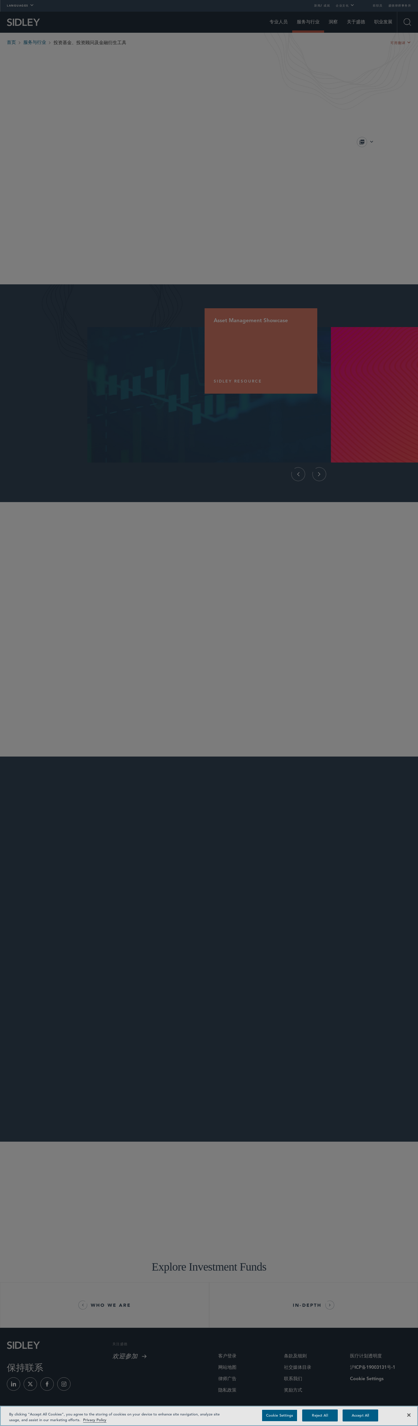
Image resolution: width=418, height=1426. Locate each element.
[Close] (409, 1415)
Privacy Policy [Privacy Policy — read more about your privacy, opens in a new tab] (94, 1419)
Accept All (360, 1415)
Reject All (320, 1415)
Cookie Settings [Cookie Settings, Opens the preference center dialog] (279, 1415)
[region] (209, 1416)
